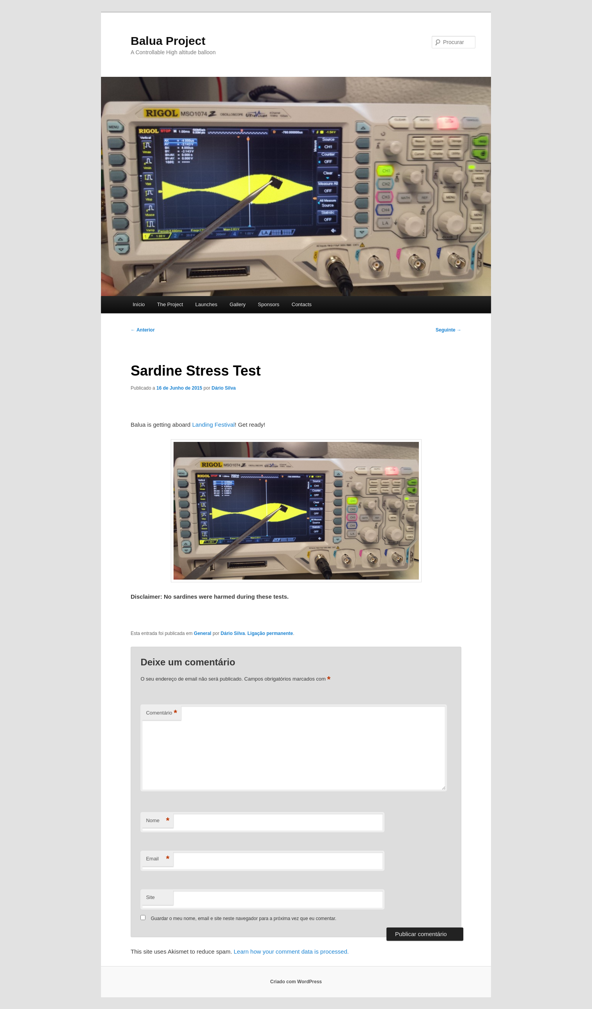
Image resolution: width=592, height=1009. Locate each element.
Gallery (238, 304)
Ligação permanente (270, 633)
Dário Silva (223, 388)
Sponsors (268, 304)
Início (139, 304)
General (202, 633)
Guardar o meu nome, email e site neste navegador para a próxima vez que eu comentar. (244, 918)
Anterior (143, 330)
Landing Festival (213, 424)
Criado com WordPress (296, 981)
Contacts (302, 304)
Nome (157, 820)
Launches (206, 304)
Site (150, 897)
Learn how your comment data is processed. (291, 951)
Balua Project (168, 40)
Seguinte (448, 330)
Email (157, 859)
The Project (170, 304)
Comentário (161, 713)
